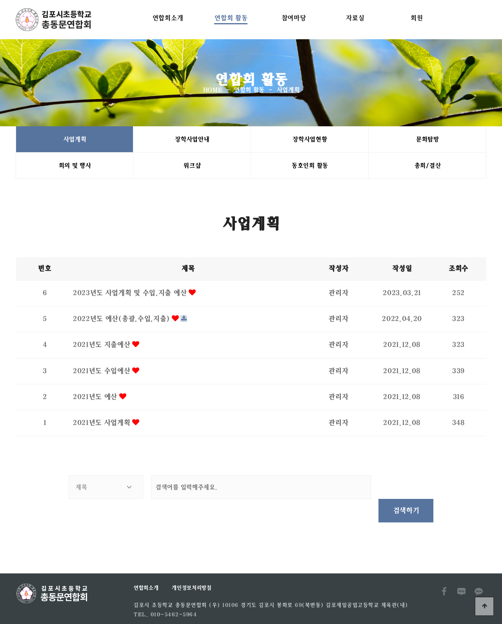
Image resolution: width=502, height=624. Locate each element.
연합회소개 (167, 18)
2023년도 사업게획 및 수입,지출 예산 (131, 293)
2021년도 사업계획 (102, 423)
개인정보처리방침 (191, 565)
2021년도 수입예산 (102, 371)
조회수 (458, 269)
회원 (416, 18)
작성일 (401, 269)
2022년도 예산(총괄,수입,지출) (122, 319)
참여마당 (293, 18)
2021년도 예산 (96, 397)
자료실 (355, 18)
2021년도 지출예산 (102, 345)
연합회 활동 (230, 18)
